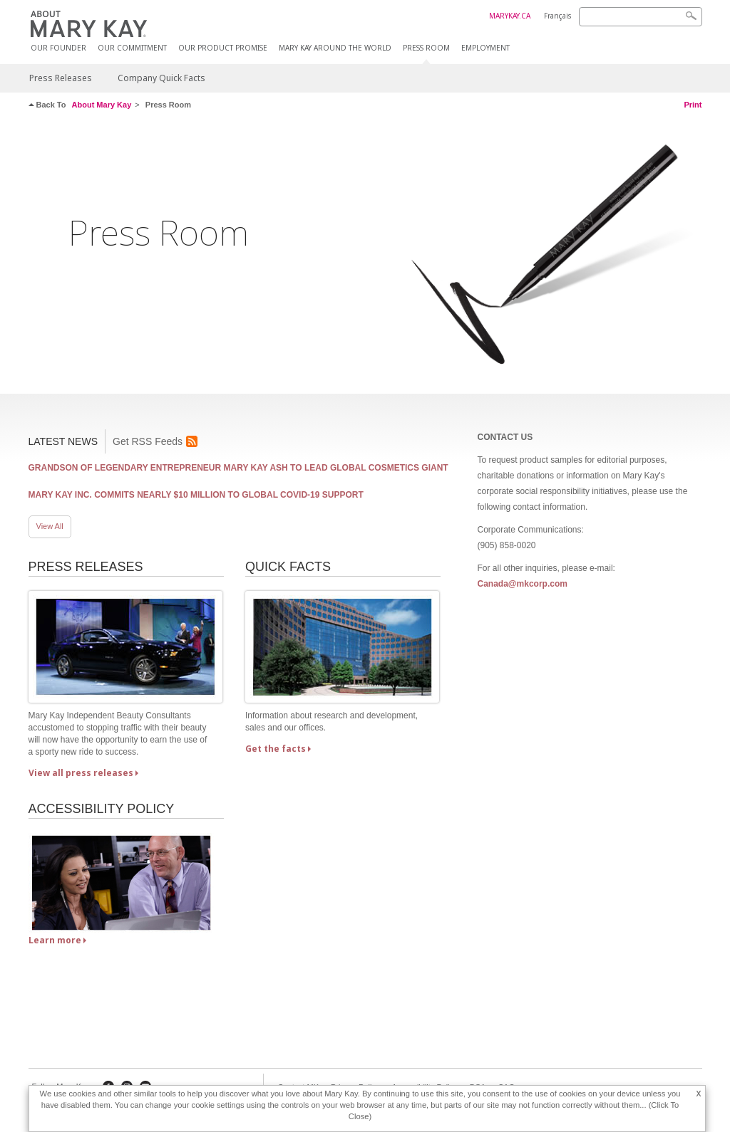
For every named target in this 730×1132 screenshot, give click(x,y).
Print (692, 104)
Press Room (426, 48)
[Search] (640, 16)
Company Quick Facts (161, 78)
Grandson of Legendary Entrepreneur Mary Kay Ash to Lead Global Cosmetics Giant (238, 468)
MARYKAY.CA (509, 16)
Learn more (55, 940)
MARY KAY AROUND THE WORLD (335, 48)
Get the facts (275, 749)
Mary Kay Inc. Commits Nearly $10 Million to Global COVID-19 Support (196, 495)
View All (49, 526)
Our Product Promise (222, 48)
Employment (485, 48)
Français (557, 16)
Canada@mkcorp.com (522, 584)
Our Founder (58, 48)
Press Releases (60, 78)
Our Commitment (132, 48)
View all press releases (81, 773)
